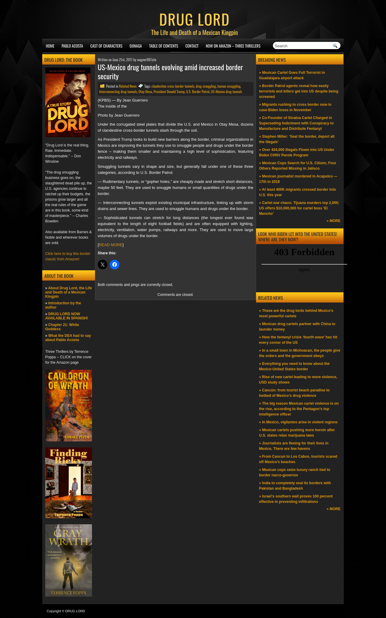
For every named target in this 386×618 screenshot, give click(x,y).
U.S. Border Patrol (197, 91)
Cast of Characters (106, 46)
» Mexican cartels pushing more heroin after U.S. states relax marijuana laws (297, 433)
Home (50, 46)
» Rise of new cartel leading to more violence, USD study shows (298, 379)
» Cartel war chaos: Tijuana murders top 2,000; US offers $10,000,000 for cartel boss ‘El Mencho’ (299, 208)
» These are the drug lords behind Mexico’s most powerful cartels (296, 313)
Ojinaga (136, 46)
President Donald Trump (169, 91)
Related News (128, 86)
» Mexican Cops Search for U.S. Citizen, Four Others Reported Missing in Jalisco (297, 166)
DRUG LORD (194, 19)
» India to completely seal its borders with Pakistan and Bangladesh (295, 486)
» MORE (333, 221)
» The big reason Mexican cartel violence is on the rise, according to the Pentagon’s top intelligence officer (299, 408)
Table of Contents (163, 46)
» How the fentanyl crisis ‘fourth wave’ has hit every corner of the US (298, 340)
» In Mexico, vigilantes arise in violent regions (298, 422)
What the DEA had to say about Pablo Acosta (68, 338)
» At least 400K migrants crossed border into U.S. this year (297, 192)
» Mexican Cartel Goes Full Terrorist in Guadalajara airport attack (292, 75)
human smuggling (228, 86)
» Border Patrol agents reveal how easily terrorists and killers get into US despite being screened (298, 91)
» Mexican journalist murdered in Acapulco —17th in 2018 (298, 179)
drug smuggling (206, 86)
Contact (192, 46)
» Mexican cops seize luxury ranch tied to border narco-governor (294, 472)
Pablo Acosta (72, 46)
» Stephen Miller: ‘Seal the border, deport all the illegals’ (296, 139)
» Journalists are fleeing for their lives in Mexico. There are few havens (293, 446)
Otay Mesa (145, 91)
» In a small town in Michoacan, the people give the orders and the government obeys (299, 353)
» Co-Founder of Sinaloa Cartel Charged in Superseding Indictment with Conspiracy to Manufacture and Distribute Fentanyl (296, 123)
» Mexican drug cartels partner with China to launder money (297, 326)
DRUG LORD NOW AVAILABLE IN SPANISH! (66, 316)
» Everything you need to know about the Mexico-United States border (294, 366)
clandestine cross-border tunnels (172, 86)
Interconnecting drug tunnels (118, 91)
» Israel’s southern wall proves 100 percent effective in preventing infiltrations (296, 499)
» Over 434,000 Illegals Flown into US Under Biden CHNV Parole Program (296, 152)
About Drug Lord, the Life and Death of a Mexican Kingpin (68, 292)
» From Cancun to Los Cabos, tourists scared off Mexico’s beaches (298, 459)
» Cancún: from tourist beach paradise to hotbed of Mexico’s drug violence (294, 393)
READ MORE (111, 245)
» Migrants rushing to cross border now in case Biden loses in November (295, 107)
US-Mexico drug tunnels (226, 91)
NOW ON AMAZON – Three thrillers (233, 46)
